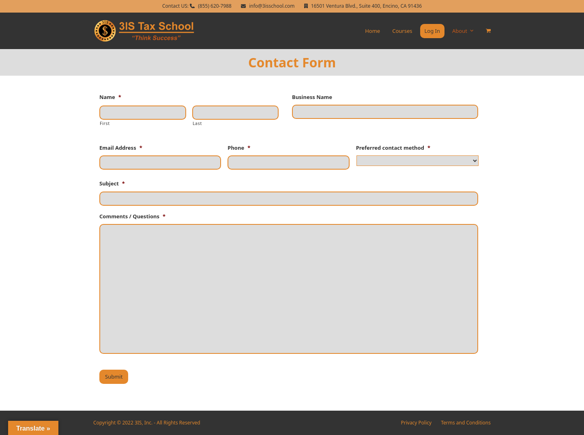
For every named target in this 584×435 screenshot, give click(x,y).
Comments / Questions (132, 216)
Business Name (312, 97)
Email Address (120, 147)
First (105, 123)
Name (110, 97)
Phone (239, 147)
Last (197, 123)
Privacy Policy (416, 422)
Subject (112, 183)
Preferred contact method (393, 147)
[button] (488, 31)
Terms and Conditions (466, 422)
